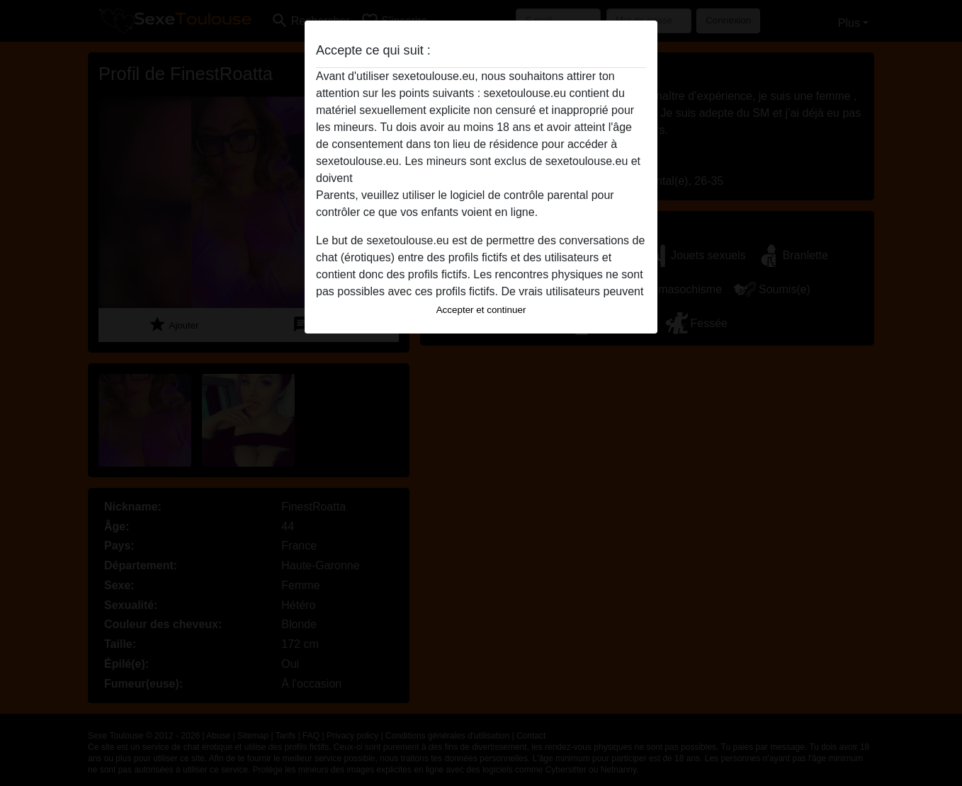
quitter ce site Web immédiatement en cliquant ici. (480, 178)
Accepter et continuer (481, 309)
